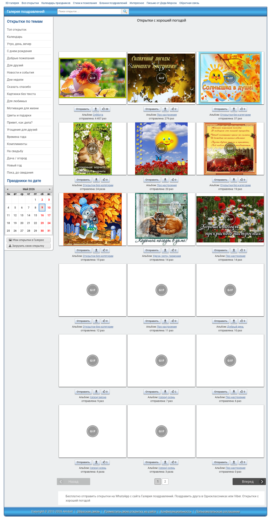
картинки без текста (21, 94)
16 (42, 215)
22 (35, 223)
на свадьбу (15, 151)
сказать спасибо (19, 87)
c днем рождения (19, 51)
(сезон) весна (98, 397)
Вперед (248, 482)
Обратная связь (189, 3)
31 (48, 230)
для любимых (17, 101)
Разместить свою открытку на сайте (130, 511)
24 (48, 223)
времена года (16, 137)
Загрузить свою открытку (26, 245)
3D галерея (12, 3)
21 (28, 223)
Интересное (137, 3)
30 (42, 230)
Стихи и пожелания (85, 3)
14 (28, 215)
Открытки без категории (235, 114)
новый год (14, 165)
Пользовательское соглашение (218, 511)
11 (8, 215)
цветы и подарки (19, 115)
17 (48, 215)
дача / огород (17, 158)
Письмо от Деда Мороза (162, 3)
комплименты (17, 144)
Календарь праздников (55, 3)
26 (15, 230)
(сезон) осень (166, 397)
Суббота (98, 114)
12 (15, 215)
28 (28, 230)
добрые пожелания (20, 58)
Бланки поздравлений (113, 3)
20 (21, 223)
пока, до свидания (20, 172)
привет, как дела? (20, 122)
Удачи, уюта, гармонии (167, 255)
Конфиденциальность (176, 511)
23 (42, 223)
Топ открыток (17, 29)
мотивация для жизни (23, 108)
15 (35, 215)
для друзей (15, 65)
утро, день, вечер (19, 44)
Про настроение (167, 114)
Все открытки (30, 3)
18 (8, 223)
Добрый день (235, 326)
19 (15, 223)
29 (35, 230)
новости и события (20, 72)
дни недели (15, 79)
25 (8, 230)
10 (48, 207)
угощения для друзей (22, 129)
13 (21, 215)
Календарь (14, 37)
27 (21, 230)
